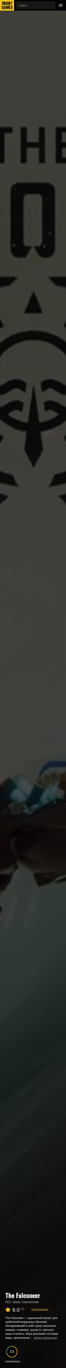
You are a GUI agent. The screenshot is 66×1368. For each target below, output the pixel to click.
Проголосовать (39, 1309)
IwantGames (7, 5)
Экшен (16, 1301)
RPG (8, 1301)
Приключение (30, 1301)
